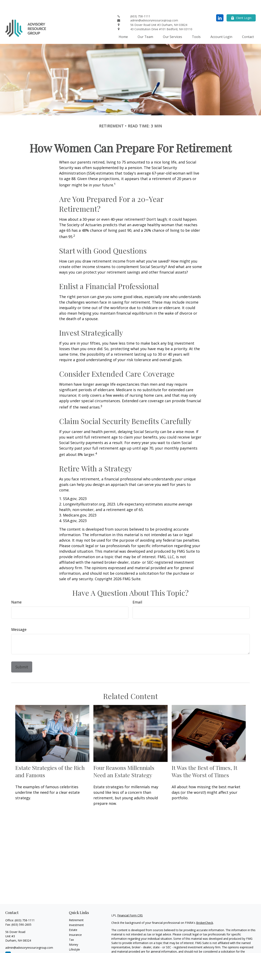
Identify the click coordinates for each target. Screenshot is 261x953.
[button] (123, 24)
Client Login (241, 6)
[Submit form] (21, 654)
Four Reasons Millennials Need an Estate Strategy (123, 759)
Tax (71, 927)
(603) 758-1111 (25, 908)
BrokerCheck (204, 910)
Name (16, 589)
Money (73, 932)
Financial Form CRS (130, 903)
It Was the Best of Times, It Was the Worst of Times (204, 759)
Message (19, 617)
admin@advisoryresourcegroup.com (29, 935)
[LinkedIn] (219, 5)
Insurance (75, 922)
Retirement (76, 908)
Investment (76, 913)
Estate (73, 918)
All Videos (75, 947)
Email (137, 589)
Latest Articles (78, 942)
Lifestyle (74, 937)
